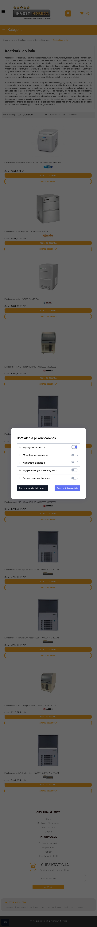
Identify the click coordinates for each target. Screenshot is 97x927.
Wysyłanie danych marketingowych (40, 470)
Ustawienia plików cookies (36, 438)
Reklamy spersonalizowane (36, 478)
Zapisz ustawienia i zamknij (32, 488)
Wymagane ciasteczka (34, 447)
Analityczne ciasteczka (34, 462)
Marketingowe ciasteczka (35, 455)
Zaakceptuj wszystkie (67, 488)
